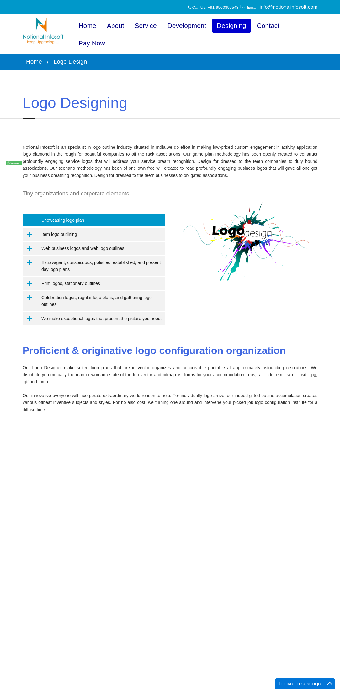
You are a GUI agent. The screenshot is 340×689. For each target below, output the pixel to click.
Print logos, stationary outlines (70, 283)
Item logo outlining (59, 234)
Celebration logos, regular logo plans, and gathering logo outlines (96, 301)
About (115, 25)
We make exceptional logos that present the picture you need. (101, 318)
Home (87, 25)
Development (186, 25)
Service (146, 25)
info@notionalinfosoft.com (288, 7)
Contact (268, 25)
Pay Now (92, 43)
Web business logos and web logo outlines (82, 248)
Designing (231, 25)
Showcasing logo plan (62, 220)
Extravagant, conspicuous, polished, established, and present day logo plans (101, 266)
